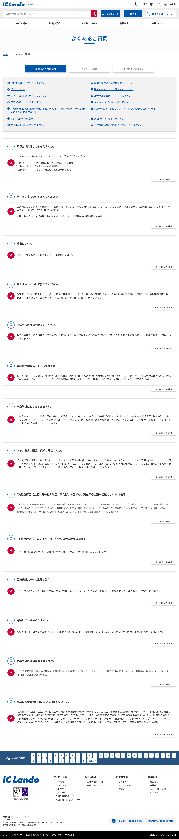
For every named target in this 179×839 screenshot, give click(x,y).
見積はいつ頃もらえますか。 (109, 118)
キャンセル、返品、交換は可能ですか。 (115, 102)
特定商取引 (69, 835)
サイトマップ (17, 835)
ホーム (5, 835)
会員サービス (62, 792)
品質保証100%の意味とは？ (25, 118)
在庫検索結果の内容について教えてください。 (118, 125)
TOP (5, 54)
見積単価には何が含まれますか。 (28, 125)
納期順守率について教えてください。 (113, 83)
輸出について (18, 89)
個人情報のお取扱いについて (36, 835)
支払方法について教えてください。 (29, 95)
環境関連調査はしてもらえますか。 (112, 95)
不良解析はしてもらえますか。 (27, 102)
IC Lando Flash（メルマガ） (69, 799)
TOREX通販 (61, 785)
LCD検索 (60, 788)
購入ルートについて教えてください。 (113, 89)
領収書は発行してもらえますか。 (28, 83)
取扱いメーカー (94, 785)
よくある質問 (125, 785)
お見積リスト (112, 13)
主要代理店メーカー (96, 781)
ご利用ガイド (125, 781)
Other (92, 760)
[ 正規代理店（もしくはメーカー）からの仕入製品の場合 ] (124, 108)
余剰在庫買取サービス (66, 796)
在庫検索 (60, 781)
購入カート (135, 13)
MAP (60, 822)
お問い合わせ (159, 23)
